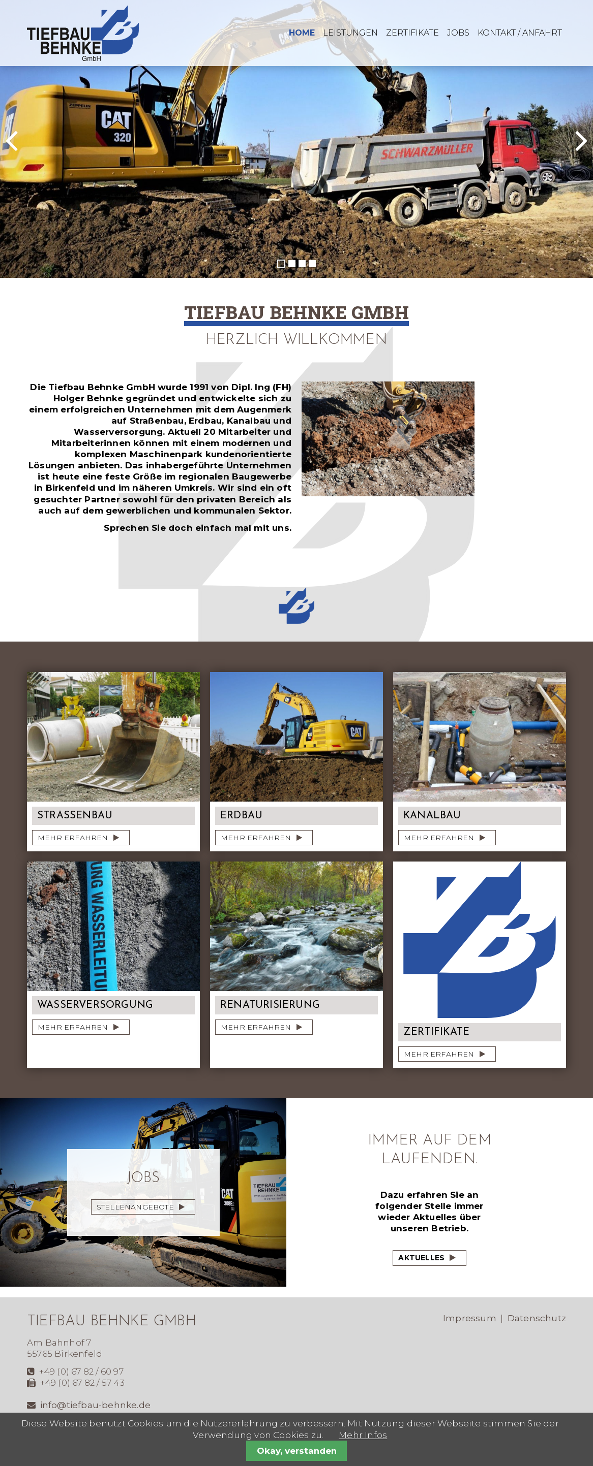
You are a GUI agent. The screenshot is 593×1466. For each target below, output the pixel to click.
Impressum (469, 1318)
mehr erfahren (73, 837)
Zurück (29, 149)
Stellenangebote (135, 1207)
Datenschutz (537, 1318)
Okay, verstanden (297, 1451)
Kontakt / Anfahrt (520, 33)
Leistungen (350, 33)
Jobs (458, 33)
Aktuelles (421, 1257)
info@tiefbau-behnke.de (95, 1405)
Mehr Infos (363, 1435)
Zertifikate (412, 33)
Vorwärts (560, 149)
